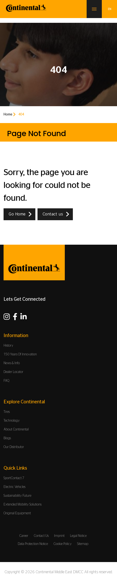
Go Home (17, 214)
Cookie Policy (62, 544)
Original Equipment (17, 513)
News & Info (12, 363)
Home (8, 114)
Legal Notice (78, 536)
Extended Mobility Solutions (23, 504)
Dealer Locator (13, 372)
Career (23, 536)
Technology (12, 420)
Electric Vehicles (14, 487)
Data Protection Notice (33, 544)
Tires (7, 412)
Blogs (7, 438)
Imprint (59, 536)
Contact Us (41, 536)
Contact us (52, 214)
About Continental (16, 429)
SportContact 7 (14, 478)
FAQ (6, 380)
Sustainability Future (17, 495)
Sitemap (82, 544)
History (8, 345)
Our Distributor (14, 447)
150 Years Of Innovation (20, 354)
